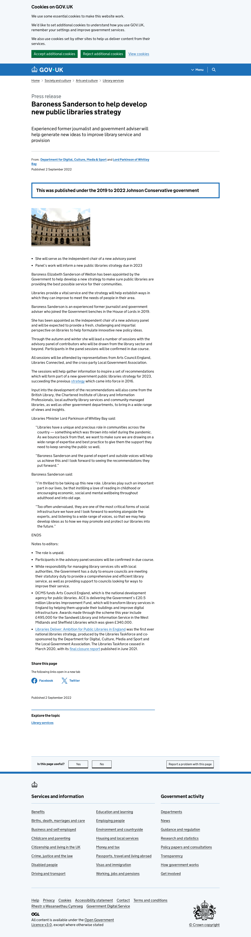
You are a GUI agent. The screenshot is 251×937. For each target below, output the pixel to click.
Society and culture (58, 80)
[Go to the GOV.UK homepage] (47, 69)
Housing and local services (117, 838)
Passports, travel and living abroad (124, 856)
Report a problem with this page (190, 764)
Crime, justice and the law (52, 856)
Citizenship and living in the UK (55, 847)
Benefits (38, 812)
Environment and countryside (119, 829)
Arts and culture (87, 80)
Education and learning (114, 812)
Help (35, 900)
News (165, 820)
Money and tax (108, 847)
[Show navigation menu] (197, 70)
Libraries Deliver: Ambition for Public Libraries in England (80, 629)
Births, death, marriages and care (58, 820)
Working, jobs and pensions (118, 873)
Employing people (110, 820)
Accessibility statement (94, 900)
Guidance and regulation (180, 829)
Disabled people (44, 864)
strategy (78, 381)
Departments (171, 812)
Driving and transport (48, 873)
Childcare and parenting (50, 838)
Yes (82, 764)
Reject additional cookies (103, 54)
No (106, 764)
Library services (113, 80)
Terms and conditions (150, 900)
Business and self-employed (53, 829)
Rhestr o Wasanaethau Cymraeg (57, 906)
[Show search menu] (214, 70)
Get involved (171, 873)
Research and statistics (180, 838)
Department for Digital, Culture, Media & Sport (73, 159)
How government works (180, 864)
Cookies (64, 900)
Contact (123, 900)
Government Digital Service (108, 906)
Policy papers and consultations (186, 847)
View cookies (138, 54)
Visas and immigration (113, 864)
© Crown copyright (204, 924)
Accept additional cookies (54, 54)
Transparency (172, 856)
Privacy (49, 900)
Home (35, 80)
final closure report (85, 649)
